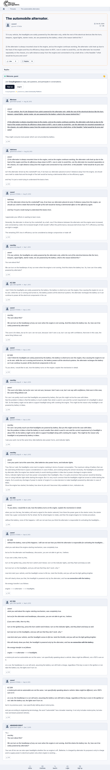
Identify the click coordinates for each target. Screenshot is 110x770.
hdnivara (13, 149)
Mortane (13, 100)
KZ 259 (12, 283)
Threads (13, 9)
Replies (25, 61)
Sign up (10, 87)
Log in (19, 87)
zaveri (14, 24)
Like (9, 61)
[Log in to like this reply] (8, 141)
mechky (13, 245)
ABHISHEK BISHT (16, 725)
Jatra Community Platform (33, 91)
